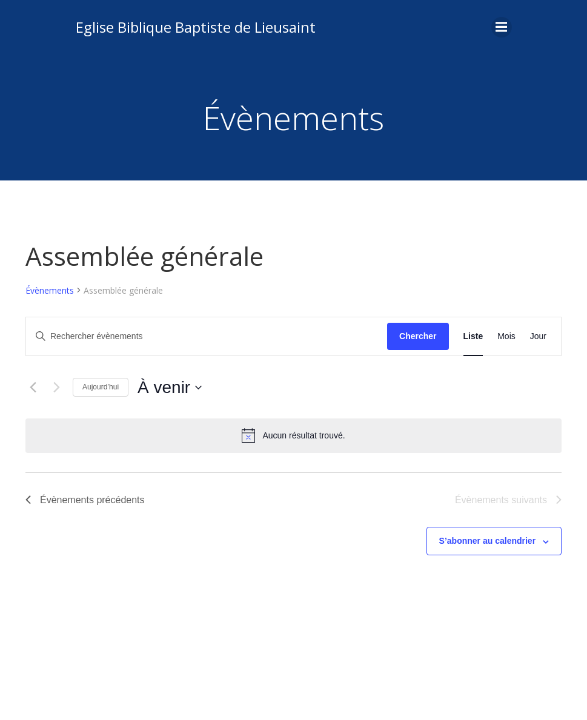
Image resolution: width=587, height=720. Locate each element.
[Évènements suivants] (56, 387)
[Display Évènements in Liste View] (473, 336)
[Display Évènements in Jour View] (538, 336)
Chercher (417, 336)
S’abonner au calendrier (487, 541)
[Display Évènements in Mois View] (506, 336)
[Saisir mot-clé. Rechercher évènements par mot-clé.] (206, 336)
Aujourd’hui (100, 387)
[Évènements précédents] (32, 387)
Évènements (49, 290)
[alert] (293, 435)
